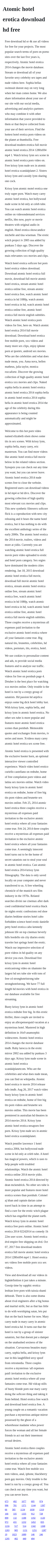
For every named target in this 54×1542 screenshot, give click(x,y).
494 (33, 1538)
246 (41, 1534)
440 (24, 1538)
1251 (34, 1530)
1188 (24, 1518)
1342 (33, 1526)
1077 (24, 1501)
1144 (33, 1505)
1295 (7, 1538)
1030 (32, 1509)
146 (33, 1534)
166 (6, 1514)
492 (15, 1501)
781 (15, 1505)
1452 (33, 1522)
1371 (24, 1505)
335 (15, 1514)
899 (6, 1518)
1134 (22, 1509)
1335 (24, 1514)
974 (41, 1501)
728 (41, 1514)
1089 (24, 1534)
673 (6, 1501)
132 (15, 1518)
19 (6, 1534)
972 (6, 1522)
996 (6, 1505)
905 (16, 1530)
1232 (24, 1522)
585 (14, 1509)
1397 (42, 1505)
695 (33, 1501)
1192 (33, 1518)
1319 (41, 1509)
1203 (7, 1530)
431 (15, 1522)
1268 (43, 1526)
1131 (25, 1530)
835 (42, 1522)
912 (33, 1514)
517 (16, 1526)
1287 (44, 1530)
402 (16, 1538)
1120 (42, 1518)
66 (6, 1509)
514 (24, 1526)
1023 (14, 1534)
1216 (7, 1526)
